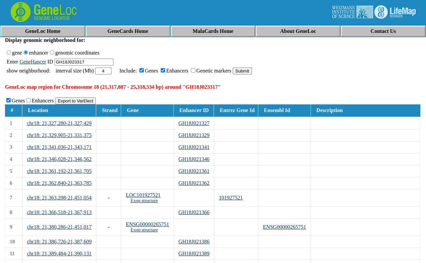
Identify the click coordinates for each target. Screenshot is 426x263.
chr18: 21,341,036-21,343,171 (59, 147)
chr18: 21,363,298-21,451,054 (59, 197)
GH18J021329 (193, 135)
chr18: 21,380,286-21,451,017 (59, 227)
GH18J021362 (193, 183)
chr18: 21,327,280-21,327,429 (59, 123)
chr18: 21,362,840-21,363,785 (59, 183)
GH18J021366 (193, 212)
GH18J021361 (193, 171)
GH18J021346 (193, 159)
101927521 (231, 197)
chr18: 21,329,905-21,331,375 (59, 135)
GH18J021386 (193, 241)
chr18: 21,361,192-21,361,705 (59, 171)
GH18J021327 (193, 123)
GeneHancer (33, 62)
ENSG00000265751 (147, 224)
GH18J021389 (193, 253)
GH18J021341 (193, 147)
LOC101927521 (143, 195)
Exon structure (144, 200)
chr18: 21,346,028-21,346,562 (59, 159)
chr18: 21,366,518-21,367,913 (59, 212)
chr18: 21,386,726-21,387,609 (59, 241)
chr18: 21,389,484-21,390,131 (59, 253)
